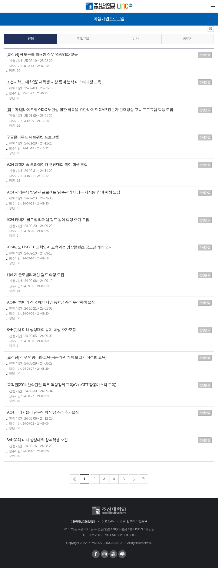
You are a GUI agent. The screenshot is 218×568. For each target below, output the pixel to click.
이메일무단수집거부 (133, 521)
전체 (31, 39)
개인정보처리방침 (83, 521)
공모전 (187, 39)
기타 (135, 39)
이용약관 (107, 521)
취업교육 (83, 39)
